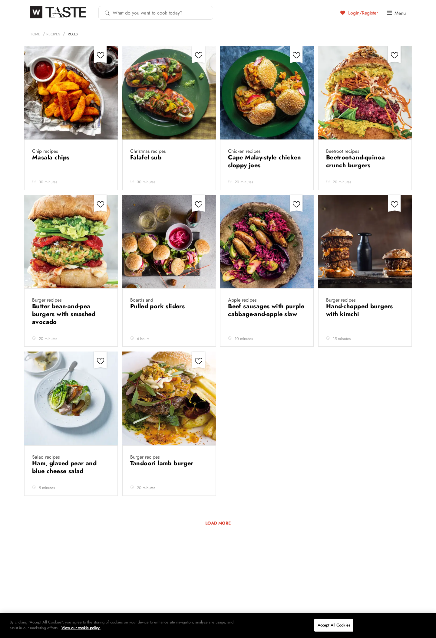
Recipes (53, 34)
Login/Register (359, 12)
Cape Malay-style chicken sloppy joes (264, 161)
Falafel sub (147, 157)
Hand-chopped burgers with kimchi (359, 310)
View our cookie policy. (81, 628)
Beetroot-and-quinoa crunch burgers (355, 161)
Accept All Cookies (334, 625)
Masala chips (51, 157)
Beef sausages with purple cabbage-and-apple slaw (266, 310)
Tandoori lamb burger (162, 463)
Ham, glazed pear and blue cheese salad (64, 467)
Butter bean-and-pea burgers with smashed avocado (63, 314)
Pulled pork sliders (158, 306)
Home (35, 34)
